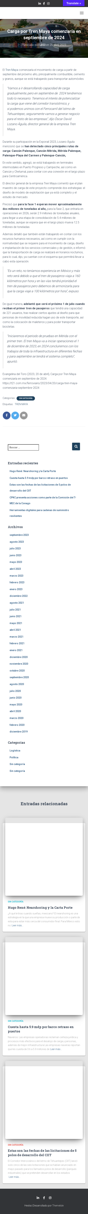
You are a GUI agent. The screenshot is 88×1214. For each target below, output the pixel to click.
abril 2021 (15, 629)
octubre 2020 (17, 670)
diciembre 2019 (19, 731)
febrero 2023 (17, 582)
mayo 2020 (16, 704)
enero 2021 (16, 650)
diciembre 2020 (19, 657)
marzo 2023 (16, 575)
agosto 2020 (17, 684)
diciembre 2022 (19, 596)
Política (14, 757)
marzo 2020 (16, 718)
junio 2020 (15, 697)
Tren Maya (11, 70)
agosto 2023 (17, 541)
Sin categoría (25, 398)
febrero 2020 (17, 725)
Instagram (48, 4)
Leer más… (17, 925)
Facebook (44, 4)
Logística (15, 750)
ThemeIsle (58, 1205)
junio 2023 (15, 555)
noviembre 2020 (19, 663)
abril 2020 (15, 711)
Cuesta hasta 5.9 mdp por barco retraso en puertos (39, 478)
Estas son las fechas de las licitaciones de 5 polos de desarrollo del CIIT (42, 1152)
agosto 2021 (17, 602)
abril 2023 (15, 568)
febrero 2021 (17, 643)
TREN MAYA (21, 404)
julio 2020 (15, 691)
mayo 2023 (16, 562)
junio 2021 (15, 616)
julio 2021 (15, 609)
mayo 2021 (16, 623)
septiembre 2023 (19, 535)
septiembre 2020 (19, 677)
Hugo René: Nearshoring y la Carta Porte (33, 471)
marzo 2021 (16, 636)
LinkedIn (39, 4)
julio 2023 (15, 548)
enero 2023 (16, 589)
